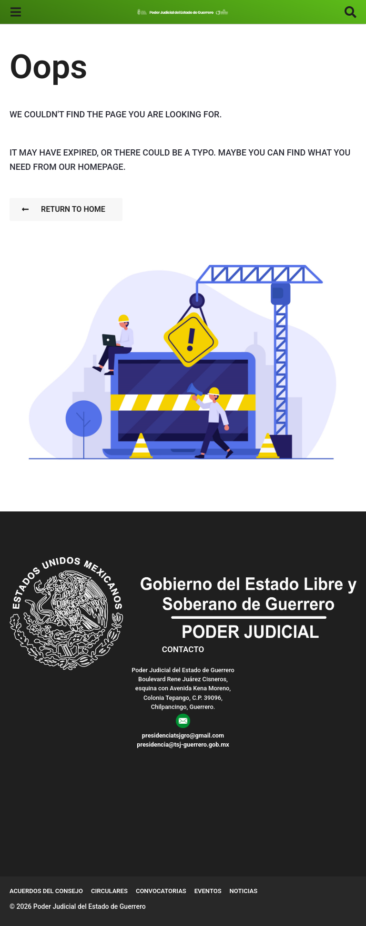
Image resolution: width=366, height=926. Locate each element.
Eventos (208, 891)
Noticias (244, 891)
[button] (15, 11)
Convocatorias (161, 891)
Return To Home (63, 209)
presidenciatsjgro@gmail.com (183, 735)
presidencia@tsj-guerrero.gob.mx (183, 744)
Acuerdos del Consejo (46, 891)
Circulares (109, 891)
